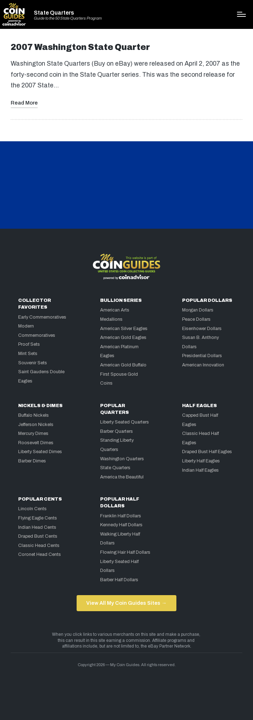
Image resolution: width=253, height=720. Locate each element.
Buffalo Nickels (33, 415)
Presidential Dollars (202, 355)
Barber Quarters (116, 431)
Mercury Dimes (33, 433)
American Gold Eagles (123, 337)
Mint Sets (27, 353)
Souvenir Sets (32, 362)
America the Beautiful (122, 477)
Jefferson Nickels (35, 424)
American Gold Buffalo (123, 364)
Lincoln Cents (32, 508)
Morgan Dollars (197, 310)
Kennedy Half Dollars (121, 524)
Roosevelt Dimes (35, 442)
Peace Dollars (196, 319)
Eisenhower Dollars (202, 328)
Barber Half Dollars (119, 579)
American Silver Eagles (124, 328)
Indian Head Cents (37, 527)
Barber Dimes (32, 460)
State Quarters (54, 13)
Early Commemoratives (42, 317)
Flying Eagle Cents (37, 518)
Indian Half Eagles (200, 470)
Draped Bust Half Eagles (207, 451)
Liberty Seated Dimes (40, 451)
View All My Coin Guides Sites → (126, 603)
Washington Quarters (122, 458)
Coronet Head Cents (39, 554)
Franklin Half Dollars (120, 515)
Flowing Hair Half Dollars (125, 552)
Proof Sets (29, 344)
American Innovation (203, 364)
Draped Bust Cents (37, 536)
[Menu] (241, 14)
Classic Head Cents (39, 545)
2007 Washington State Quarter (80, 47)
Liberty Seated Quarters (124, 422)
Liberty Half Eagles (201, 460)
